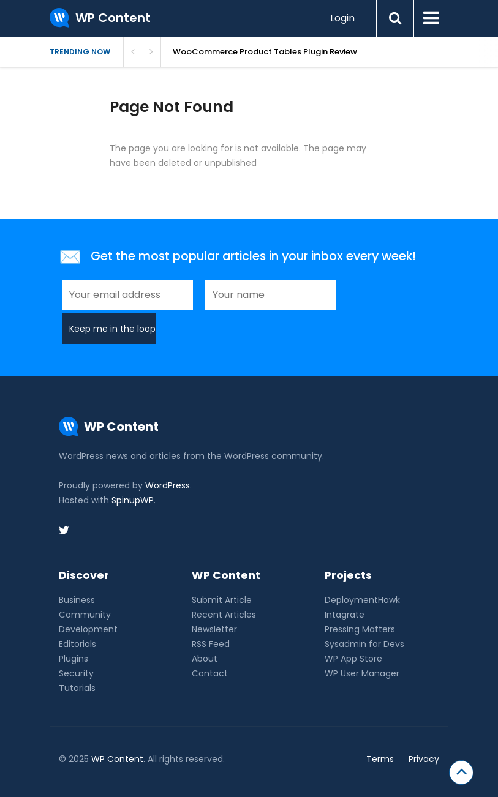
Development (88, 629)
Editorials (77, 644)
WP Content (117, 759)
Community (85, 614)
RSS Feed (211, 644)
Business (77, 600)
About (204, 659)
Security (76, 673)
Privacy (424, 759)
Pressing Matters (360, 629)
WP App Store (353, 659)
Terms (380, 759)
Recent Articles (224, 614)
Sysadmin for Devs (364, 644)
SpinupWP (132, 500)
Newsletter (214, 629)
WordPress (167, 485)
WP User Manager (362, 673)
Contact (210, 673)
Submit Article (222, 600)
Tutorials (77, 688)
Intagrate (344, 614)
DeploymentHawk (362, 600)
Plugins (73, 659)
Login (342, 18)
